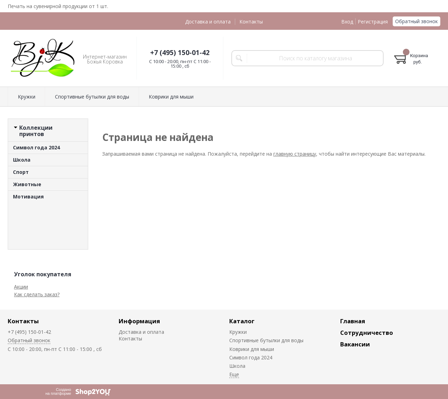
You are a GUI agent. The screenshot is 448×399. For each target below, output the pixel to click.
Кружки (26, 96)
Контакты (251, 21)
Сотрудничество (366, 333)
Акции (21, 286)
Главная (352, 321)
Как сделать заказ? (36, 294)
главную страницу (294, 153)
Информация (139, 321)
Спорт (21, 172)
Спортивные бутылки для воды (92, 96)
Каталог (241, 321)
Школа (21, 159)
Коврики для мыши (171, 96)
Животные (27, 184)
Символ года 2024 (36, 147)
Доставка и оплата (208, 21)
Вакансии (355, 344)
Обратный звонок (416, 21)
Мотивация (28, 196)
